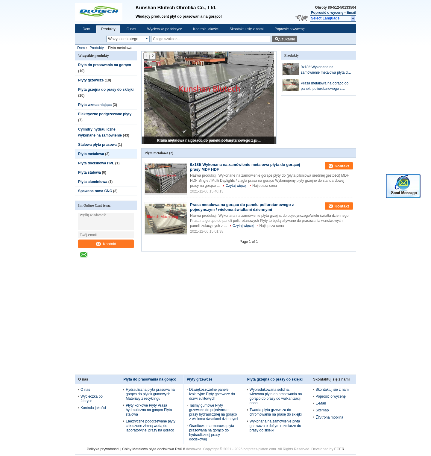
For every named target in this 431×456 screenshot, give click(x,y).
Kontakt (106, 244)
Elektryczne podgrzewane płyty (104, 114)
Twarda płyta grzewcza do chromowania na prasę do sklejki (276, 412)
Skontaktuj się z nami (246, 29)
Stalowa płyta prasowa (97, 145)
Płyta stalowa (89, 172)
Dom (86, 29)
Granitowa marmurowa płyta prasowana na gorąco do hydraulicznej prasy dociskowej (211, 432)
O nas (131, 29)
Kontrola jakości (205, 29)
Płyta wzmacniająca (95, 105)
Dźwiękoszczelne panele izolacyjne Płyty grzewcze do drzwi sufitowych (212, 394)
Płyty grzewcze (91, 80)
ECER (339, 449)
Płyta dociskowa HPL (96, 163)
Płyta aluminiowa (92, 182)
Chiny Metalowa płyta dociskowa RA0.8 (153, 449)
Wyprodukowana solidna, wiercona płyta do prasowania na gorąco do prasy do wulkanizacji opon (276, 396)
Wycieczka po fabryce (164, 29)
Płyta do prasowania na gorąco (104, 65)
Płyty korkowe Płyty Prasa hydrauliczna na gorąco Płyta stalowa (149, 409)
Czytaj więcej (236, 186)
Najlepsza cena (264, 186)
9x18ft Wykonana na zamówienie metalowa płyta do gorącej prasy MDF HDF (325, 70)
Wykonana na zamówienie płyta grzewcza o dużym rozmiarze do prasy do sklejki (275, 425)
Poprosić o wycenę (327, 12)
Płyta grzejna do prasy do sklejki (105, 89)
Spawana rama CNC (95, 191)
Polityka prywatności (103, 449)
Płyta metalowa (91, 154)
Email (351, 12)
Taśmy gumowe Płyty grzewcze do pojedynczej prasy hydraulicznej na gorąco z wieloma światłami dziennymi (213, 412)
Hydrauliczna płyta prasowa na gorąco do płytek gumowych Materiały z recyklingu (150, 394)
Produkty (108, 29)
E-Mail (320, 403)
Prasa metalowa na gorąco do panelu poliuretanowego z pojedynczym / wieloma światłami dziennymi (209, 140)
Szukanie (287, 39)
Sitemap (322, 410)
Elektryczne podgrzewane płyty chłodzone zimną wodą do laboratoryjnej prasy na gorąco (150, 425)
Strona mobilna (329, 417)
